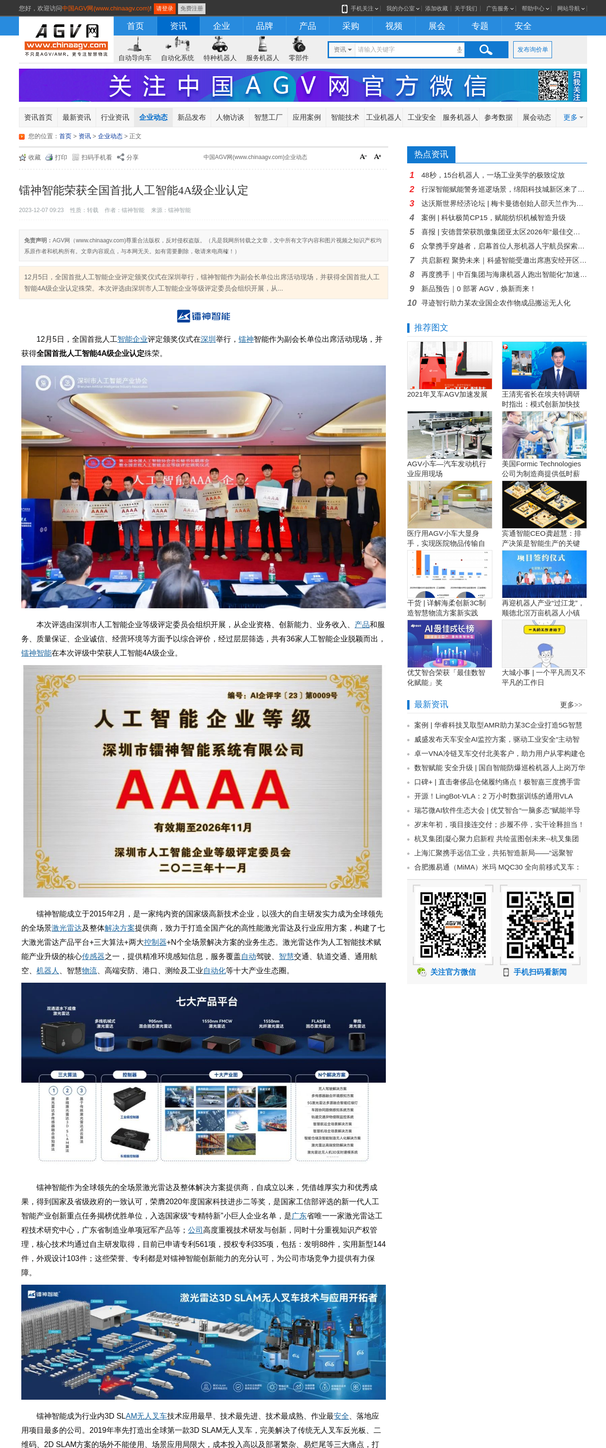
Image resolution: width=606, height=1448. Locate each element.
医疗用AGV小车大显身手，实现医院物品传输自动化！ (446, 543)
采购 (350, 26)
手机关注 (361, 8)
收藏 (34, 157)
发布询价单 (532, 49)
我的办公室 (400, 8)
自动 (248, 956)
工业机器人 (383, 117)
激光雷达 (67, 928)
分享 (132, 157)
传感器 (93, 956)
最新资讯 (76, 117)
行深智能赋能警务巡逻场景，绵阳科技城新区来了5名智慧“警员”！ (504, 189)
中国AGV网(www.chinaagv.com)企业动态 (255, 157)
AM (131, 1416)
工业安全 (422, 117)
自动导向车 (135, 58)
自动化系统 (177, 58)
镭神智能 (36, 653)
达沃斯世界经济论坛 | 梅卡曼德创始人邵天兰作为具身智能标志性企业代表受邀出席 (504, 203)
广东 (299, 1216)
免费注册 (191, 8)
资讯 (178, 26)
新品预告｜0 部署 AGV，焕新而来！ (478, 288)
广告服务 (497, 8)
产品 (307, 26)
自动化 (214, 971)
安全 (523, 26)
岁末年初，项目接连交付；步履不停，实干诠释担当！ (499, 824)
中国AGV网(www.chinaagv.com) (106, 8)
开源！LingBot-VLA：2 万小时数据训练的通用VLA (493, 796)
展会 (437, 26)
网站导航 (568, 8)
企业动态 (153, 117)
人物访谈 (230, 117)
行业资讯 (115, 117)
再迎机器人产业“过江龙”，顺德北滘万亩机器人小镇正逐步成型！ (543, 613)
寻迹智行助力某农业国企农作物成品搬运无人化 (495, 303)
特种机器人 (220, 58)
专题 (480, 26)
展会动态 (537, 117)
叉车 (159, 1416)
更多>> (571, 705)
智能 (125, 339)
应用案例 (307, 117)
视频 (393, 26)
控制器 (155, 942)
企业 (221, 26)
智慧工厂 (268, 117)
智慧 (286, 956)
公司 (195, 1230)
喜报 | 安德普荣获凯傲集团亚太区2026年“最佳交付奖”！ (504, 232)
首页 (135, 26)
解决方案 (120, 928)
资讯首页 (38, 117)
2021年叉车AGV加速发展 (447, 394)
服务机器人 (262, 58)
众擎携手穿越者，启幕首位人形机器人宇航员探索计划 (504, 246)
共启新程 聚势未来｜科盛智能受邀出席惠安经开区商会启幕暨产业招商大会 (504, 260)
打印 (61, 157)
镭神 (246, 339)
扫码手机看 (96, 157)
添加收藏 (436, 8)
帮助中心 (533, 8)
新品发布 (192, 117)
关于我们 (465, 8)
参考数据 (498, 117)
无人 (144, 1416)
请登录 (164, 8)
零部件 (299, 58)
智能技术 (345, 117)
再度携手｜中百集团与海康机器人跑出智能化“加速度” (504, 274)
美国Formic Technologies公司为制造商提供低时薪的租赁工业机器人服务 (541, 474)
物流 (89, 971)
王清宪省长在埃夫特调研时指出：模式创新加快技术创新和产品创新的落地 (541, 404)
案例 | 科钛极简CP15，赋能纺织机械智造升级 (493, 217)
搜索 (485, 50)
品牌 (264, 26)
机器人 (47, 971)
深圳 (208, 339)
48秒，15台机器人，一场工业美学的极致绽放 (493, 175)
